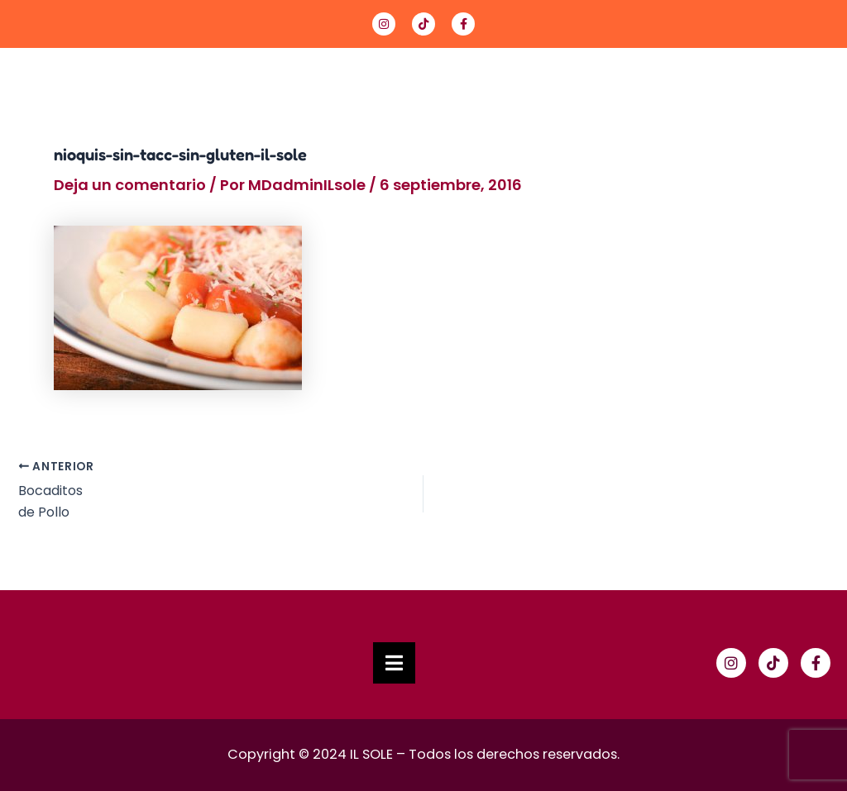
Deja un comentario (130, 184)
